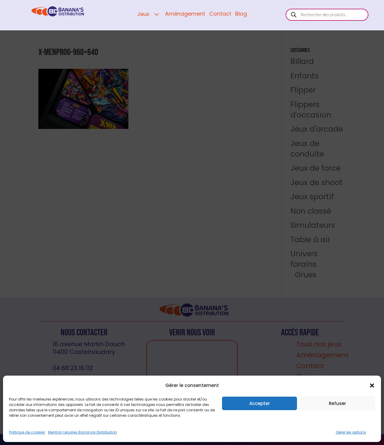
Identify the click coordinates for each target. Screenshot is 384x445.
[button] (372, 386)
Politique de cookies (27, 432)
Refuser (337, 403)
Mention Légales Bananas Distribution (82, 432)
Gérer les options (351, 432)
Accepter (259, 403)
